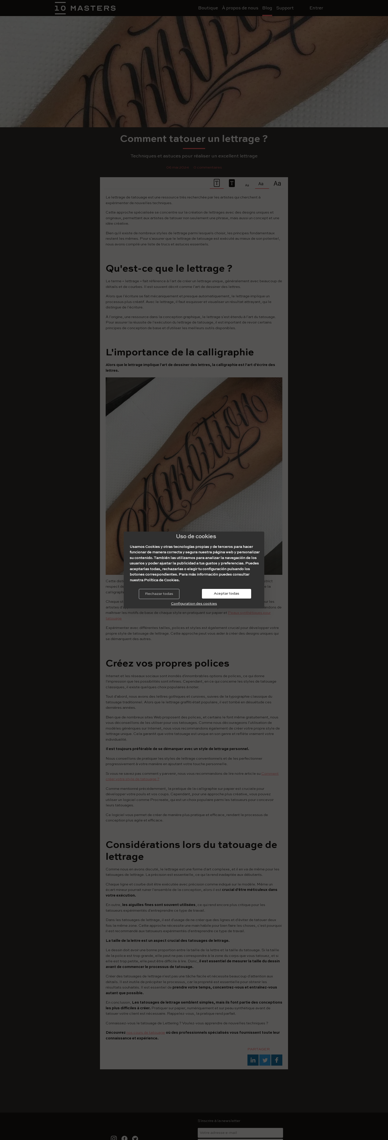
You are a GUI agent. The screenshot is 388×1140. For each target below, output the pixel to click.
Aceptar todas (226, 593)
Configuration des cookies (194, 603)
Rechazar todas (159, 594)
